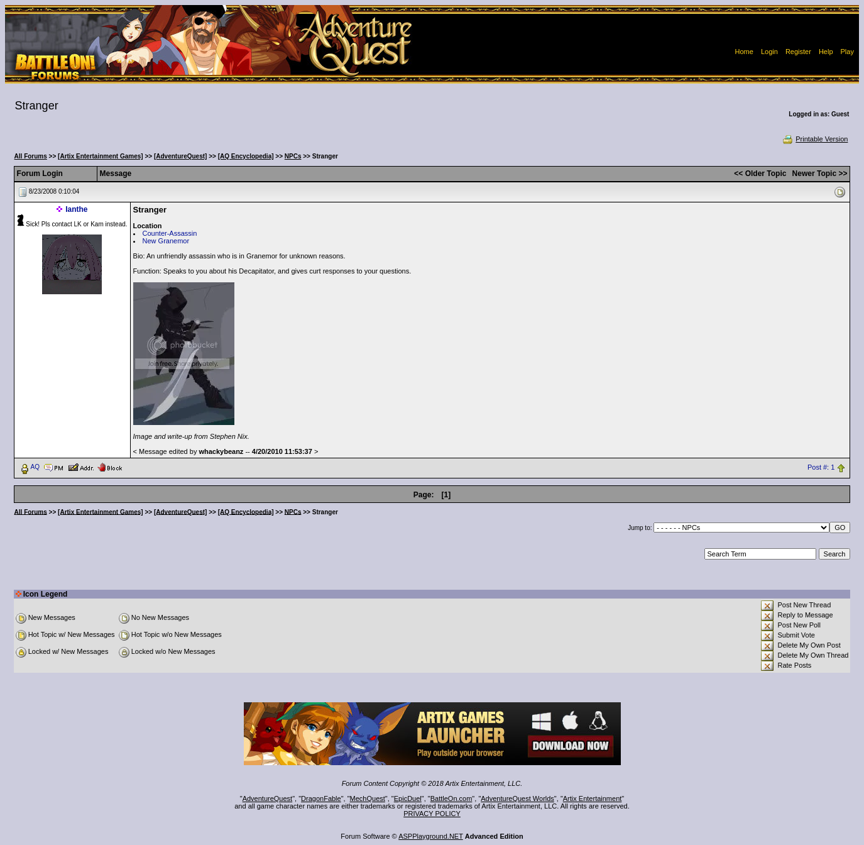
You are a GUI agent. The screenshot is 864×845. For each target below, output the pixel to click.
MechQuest (367, 798)
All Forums (30, 156)
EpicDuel (408, 798)
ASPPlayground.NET (430, 836)
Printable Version (815, 139)
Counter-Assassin (170, 233)
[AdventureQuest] (180, 156)
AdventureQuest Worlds (517, 798)
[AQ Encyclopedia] (246, 156)
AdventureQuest (268, 798)
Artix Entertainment (592, 798)
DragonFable (321, 798)
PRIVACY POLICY (432, 813)
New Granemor (166, 241)
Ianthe (76, 209)
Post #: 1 (820, 467)
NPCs (293, 156)
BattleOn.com (451, 798)
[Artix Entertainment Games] (100, 156)
